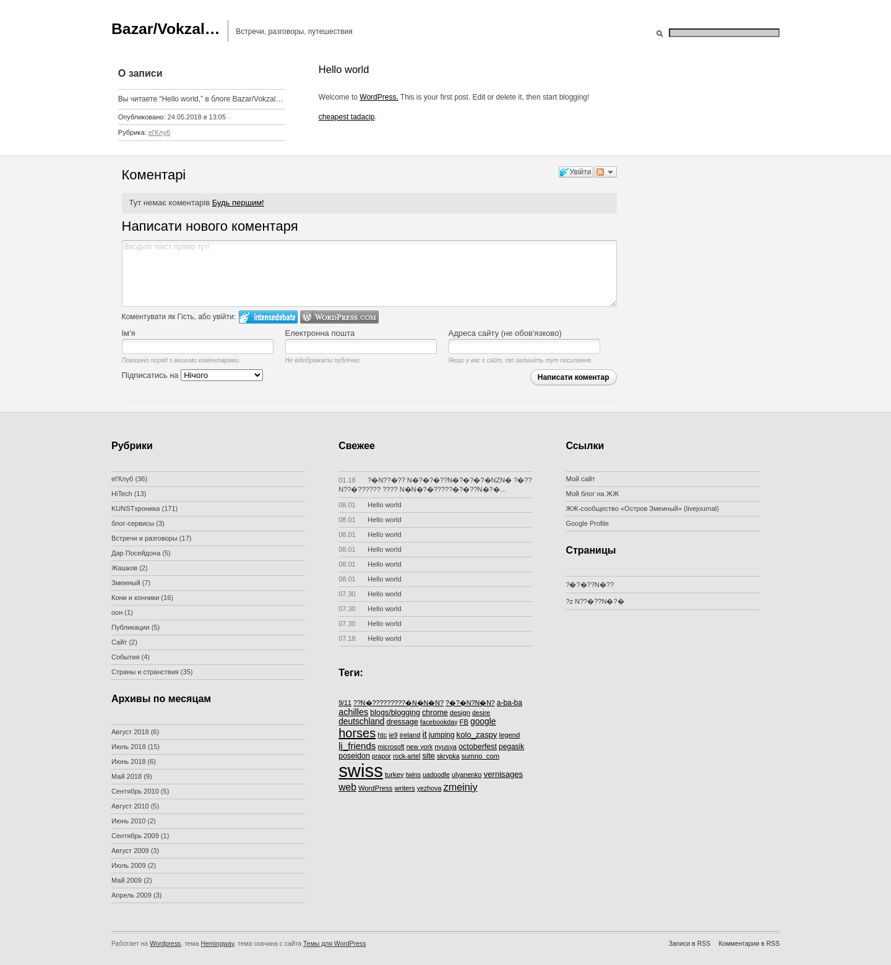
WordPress (375, 788)
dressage (403, 722)
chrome (435, 712)
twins (413, 774)
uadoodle (436, 774)
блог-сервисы (132, 523)
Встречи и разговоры (144, 538)
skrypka (448, 756)
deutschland (361, 721)
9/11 (344, 702)
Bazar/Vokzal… (165, 28)
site (428, 755)
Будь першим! (238, 202)
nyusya (445, 746)
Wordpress (165, 943)
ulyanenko (467, 774)
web (347, 787)
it (425, 734)
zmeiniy (461, 786)
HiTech (121, 493)
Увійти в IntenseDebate (268, 317)
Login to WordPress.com (339, 317)
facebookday (438, 722)
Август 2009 (130, 850)
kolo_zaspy (477, 734)
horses (357, 733)
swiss (360, 770)
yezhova (429, 788)
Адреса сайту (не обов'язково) (505, 333)
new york (420, 746)
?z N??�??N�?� (595, 601)
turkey (394, 774)
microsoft (390, 746)
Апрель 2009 (131, 895)
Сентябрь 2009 (135, 835)
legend (509, 735)
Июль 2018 (128, 746)
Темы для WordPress (334, 943)
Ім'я (129, 333)
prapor (381, 756)
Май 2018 (126, 776)
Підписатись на (193, 375)
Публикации (130, 627)
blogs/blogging (395, 712)
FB (464, 722)
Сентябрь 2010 (135, 791)
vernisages (503, 774)
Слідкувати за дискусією (606, 172)
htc (382, 735)
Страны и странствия (145, 672)
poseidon (354, 756)
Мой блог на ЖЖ (592, 493)
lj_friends (357, 745)
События (125, 657)
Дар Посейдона (135, 553)
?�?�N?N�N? (470, 702)
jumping (442, 735)
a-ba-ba (509, 702)
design (460, 712)
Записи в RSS (689, 943)
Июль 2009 (128, 865)
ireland (410, 735)
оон (117, 612)
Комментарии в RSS (749, 943)
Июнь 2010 (128, 821)
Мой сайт (580, 478)
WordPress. (378, 97)
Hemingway (218, 943)
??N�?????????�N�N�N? (398, 702)
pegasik (511, 746)
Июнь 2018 (128, 761)
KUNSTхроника (135, 508)
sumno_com (480, 756)
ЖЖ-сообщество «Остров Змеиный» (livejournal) (642, 508)
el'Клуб (159, 132)
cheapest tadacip (347, 117)
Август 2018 (130, 732)
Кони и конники (135, 597)
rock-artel (406, 756)
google (483, 721)
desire (481, 712)
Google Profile (587, 523)
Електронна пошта (320, 333)
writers (405, 788)
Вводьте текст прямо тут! (369, 273)
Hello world (370, 504)
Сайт (119, 642)
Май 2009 (126, 880)
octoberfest (477, 746)
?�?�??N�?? (590, 584)
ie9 (393, 735)
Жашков (124, 568)
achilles (353, 712)
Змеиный (125, 582)
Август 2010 (130, 806)
